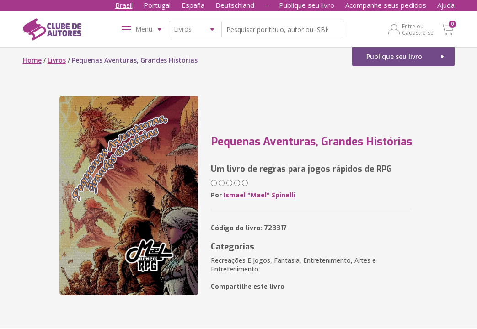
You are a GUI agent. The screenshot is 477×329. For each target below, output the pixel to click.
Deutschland (234, 5)
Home (32, 60)
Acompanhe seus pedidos (385, 5)
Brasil (124, 5)
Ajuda (446, 5)
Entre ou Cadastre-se (418, 29)
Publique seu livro (306, 5)
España (193, 5)
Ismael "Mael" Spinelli (259, 195)
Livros (57, 60)
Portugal (157, 5)
